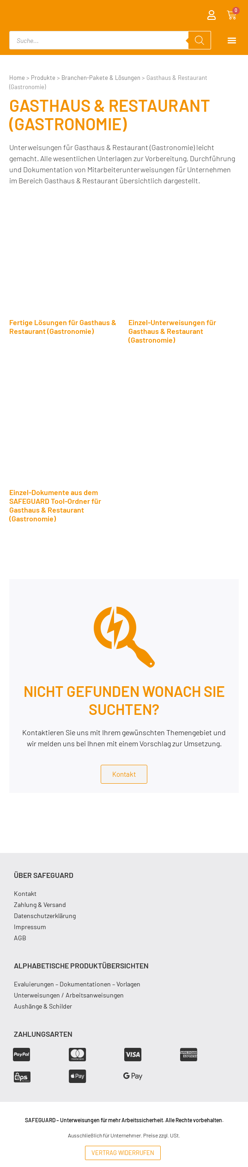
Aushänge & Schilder (43, 1006)
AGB (20, 938)
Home (17, 77)
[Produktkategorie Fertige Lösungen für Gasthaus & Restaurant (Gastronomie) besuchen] (64, 269)
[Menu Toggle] (231, 40)
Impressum (30, 927)
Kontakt (25, 893)
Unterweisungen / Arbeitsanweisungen (69, 995)
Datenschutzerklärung (45, 915)
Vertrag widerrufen (122, 1152)
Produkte (43, 77)
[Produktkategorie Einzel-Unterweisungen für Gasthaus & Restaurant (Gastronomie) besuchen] (183, 274)
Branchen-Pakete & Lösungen (100, 77)
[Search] (199, 40)
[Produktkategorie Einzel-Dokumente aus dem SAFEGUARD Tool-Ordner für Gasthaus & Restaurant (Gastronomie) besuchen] (64, 448)
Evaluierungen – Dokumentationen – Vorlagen (77, 984)
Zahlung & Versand (40, 904)
